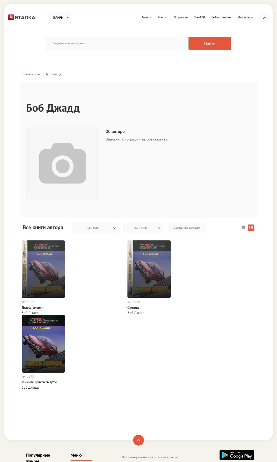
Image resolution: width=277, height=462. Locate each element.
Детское (32, 420)
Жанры (162, 17)
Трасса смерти (34, 307)
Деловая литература (41, 427)
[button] (265, 17)
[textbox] (95, 228)
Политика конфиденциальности (146, 417)
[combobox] (95, 228)
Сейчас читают (221, 17)
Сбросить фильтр (187, 228)
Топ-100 (199, 17)
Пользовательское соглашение (145, 411)
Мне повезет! (246, 17)
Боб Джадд (31, 312)
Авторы (146, 17)
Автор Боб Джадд (49, 74)
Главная (28, 74)
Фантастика (34, 391)
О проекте (181, 17)
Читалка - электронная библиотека (229, 453)
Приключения (36, 413)
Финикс (68, 307)
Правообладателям (136, 423)
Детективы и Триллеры (43, 398)
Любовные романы (40, 406)
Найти (208, 43)
